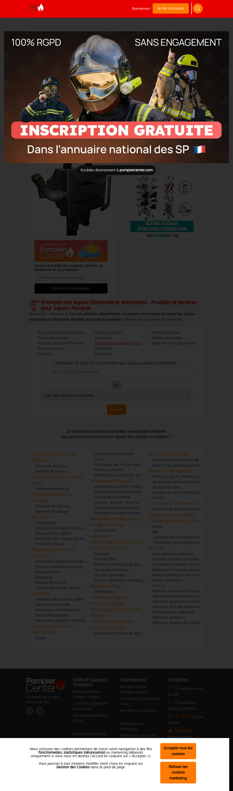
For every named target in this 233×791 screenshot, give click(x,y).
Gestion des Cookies (73, 767)
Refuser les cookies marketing (178, 772)
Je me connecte (171, 8)
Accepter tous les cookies (178, 750)
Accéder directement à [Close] (116, 170)
